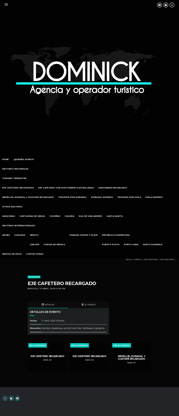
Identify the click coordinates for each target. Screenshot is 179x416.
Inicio (129, 259)
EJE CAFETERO (151, 259)
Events (138, 259)
